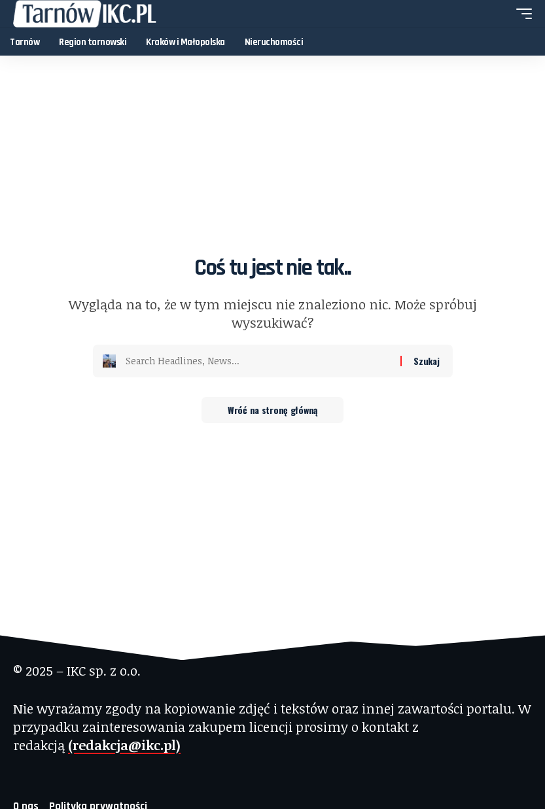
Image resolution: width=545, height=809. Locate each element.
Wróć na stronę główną (272, 410)
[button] (521, 14)
